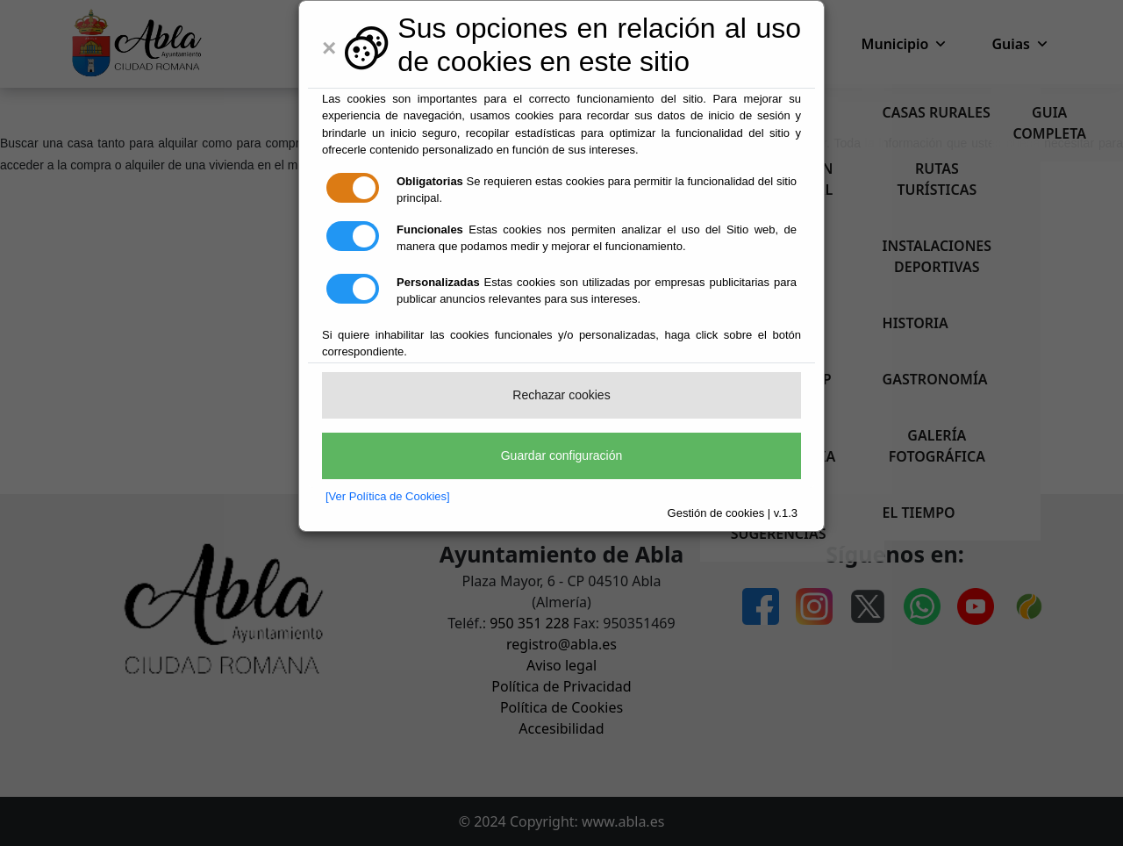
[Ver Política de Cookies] (387, 496)
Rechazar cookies (561, 395)
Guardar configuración (562, 455)
